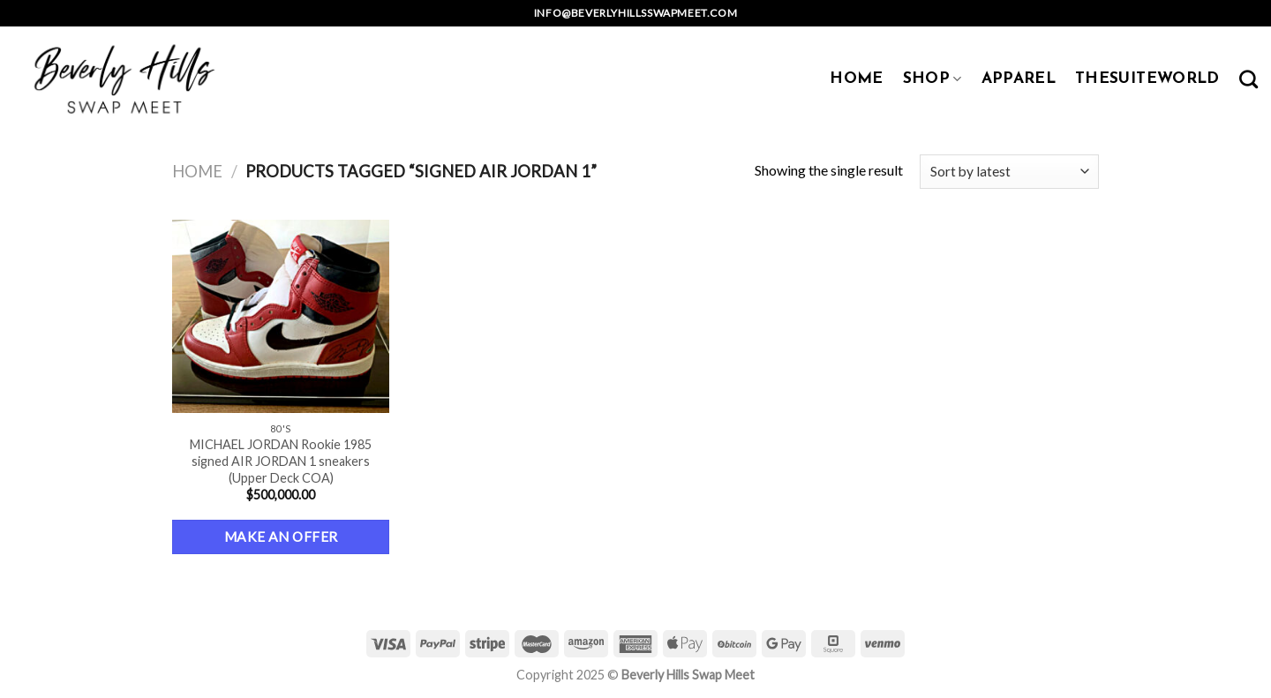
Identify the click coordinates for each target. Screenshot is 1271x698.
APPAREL (1018, 78)
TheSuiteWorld (1147, 78)
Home (197, 171)
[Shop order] (1009, 171)
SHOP (932, 79)
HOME (856, 78)
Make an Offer (281, 536)
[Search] (1248, 79)
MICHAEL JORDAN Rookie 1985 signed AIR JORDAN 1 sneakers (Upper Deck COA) (281, 460)
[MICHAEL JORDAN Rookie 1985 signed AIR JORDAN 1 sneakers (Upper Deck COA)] (281, 317)
